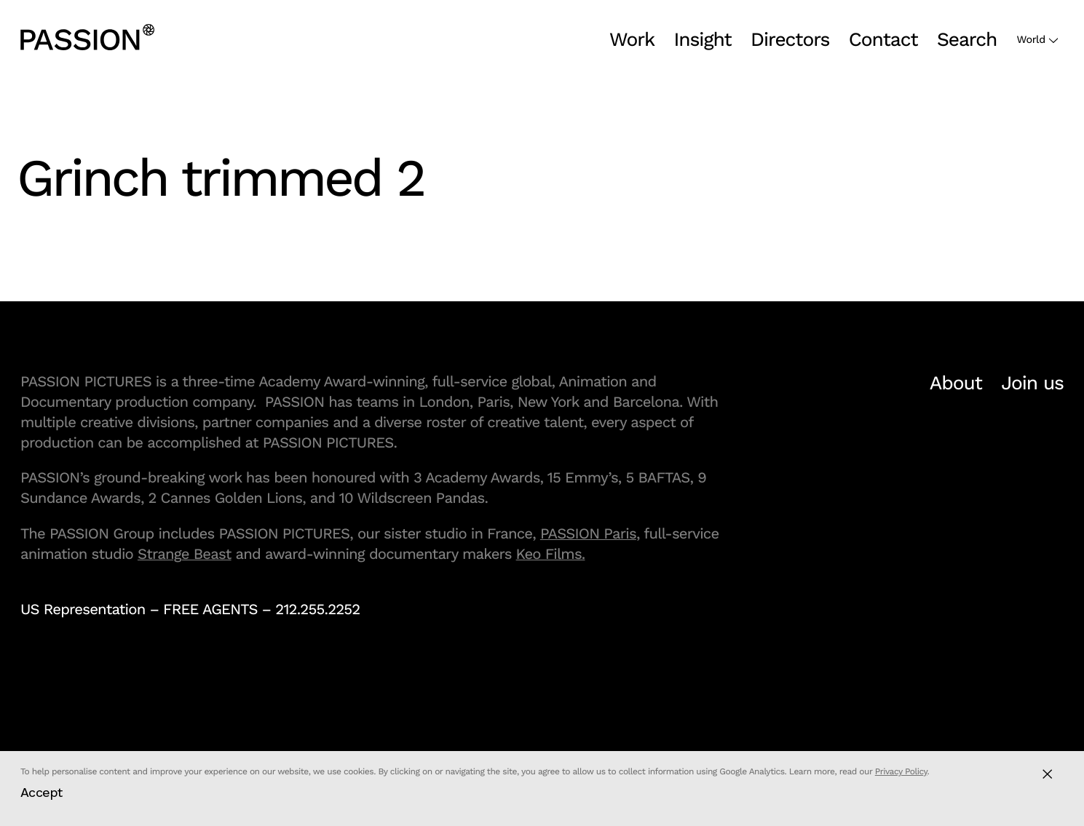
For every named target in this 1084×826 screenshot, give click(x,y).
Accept (41, 792)
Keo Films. (550, 554)
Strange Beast (185, 554)
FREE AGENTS (210, 609)
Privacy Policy (901, 771)
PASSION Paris (588, 533)
